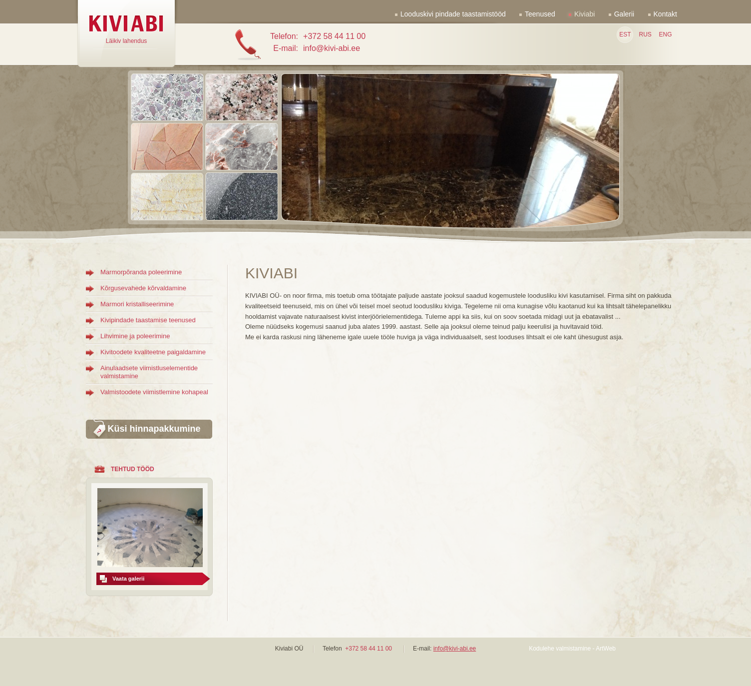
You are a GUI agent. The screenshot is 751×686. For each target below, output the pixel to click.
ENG (665, 34)
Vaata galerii (128, 579)
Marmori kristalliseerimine (137, 304)
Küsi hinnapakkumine (153, 429)
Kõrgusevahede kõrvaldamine (143, 288)
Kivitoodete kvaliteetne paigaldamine (153, 352)
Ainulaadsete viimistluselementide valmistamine (149, 372)
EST (625, 34)
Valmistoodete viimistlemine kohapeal (154, 392)
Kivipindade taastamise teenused (148, 320)
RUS (645, 34)
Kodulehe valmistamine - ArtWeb (572, 648)
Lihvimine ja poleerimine (135, 336)
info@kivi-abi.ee (454, 648)
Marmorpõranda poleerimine (141, 272)
